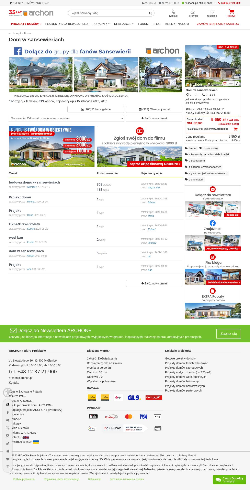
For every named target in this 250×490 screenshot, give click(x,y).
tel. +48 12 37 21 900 (33, 371)
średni (192, 148)
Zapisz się (228, 334)
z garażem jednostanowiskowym (208, 173)
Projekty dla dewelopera (67, 23)
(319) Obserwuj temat (154, 109)
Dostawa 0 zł (95, 376)
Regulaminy (16, 414)
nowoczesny (211, 148)
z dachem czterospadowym (205, 166)
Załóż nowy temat (154, 118)
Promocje (15, 419)
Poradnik (101, 23)
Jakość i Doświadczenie (102, 358)
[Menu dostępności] (8, 392)
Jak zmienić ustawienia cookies (127, 479)
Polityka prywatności (24, 479)
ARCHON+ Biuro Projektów (27, 350)
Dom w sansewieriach (202, 90)
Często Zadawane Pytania (25, 391)
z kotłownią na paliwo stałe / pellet (209, 154)
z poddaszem (197, 160)
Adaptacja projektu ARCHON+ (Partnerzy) (35, 409)
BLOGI (156, 23)
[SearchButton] (151, 13)
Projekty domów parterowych (183, 390)
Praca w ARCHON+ (21, 400)
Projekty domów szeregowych (184, 367)
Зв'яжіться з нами (24, 442)
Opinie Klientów (19, 428)
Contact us (19, 437)
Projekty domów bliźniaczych (183, 381)
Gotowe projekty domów (180, 358)
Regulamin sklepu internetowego (61, 479)
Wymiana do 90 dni (99, 367)
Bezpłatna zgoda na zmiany (104, 363)
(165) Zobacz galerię (96, 109)
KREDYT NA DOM (177, 23)
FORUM (143, 23)
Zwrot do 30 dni (97, 372)
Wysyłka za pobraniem (101, 381)
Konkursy (15, 423)
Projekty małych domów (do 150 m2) (188, 372)
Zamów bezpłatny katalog (218, 23)
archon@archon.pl (20, 377)
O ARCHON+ (17, 396)
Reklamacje (94, 479)
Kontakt (14, 382)
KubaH (152, 229)
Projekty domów (26, 23)
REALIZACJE (124, 23)
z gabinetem (196, 179)
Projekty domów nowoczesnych (185, 386)
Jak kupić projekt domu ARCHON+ (31, 405)
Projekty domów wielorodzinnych (185, 376)
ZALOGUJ (149, 3)
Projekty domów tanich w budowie (186, 363)
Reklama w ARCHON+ (23, 432)
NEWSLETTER (169, 3)
